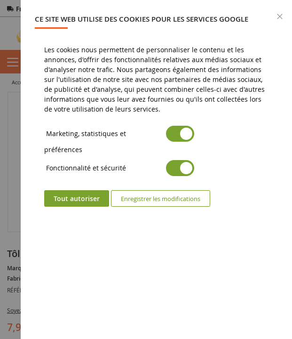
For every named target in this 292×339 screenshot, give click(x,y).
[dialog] (156, 169)
